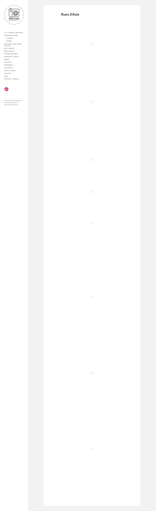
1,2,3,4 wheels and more (13, 32)
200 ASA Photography (15, 100)
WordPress (14, 102)
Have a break (9, 51)
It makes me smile (11, 54)
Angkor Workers (11, 35)
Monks (6, 59)
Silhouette (8, 68)
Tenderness (8, 65)
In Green (9, 38)
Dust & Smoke (9, 48)
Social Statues (10, 70)
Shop (6, 76)
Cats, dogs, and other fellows (13, 44)
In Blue (8, 41)
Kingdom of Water (11, 56)
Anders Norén (14, 104)
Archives (7, 73)
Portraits (8, 62)
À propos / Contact (11, 79)
